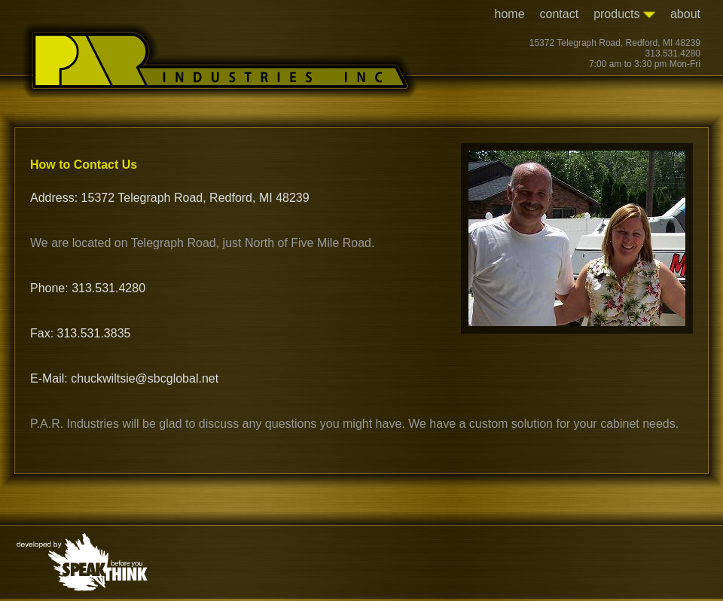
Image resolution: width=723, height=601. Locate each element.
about (685, 14)
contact (559, 14)
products (624, 14)
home (510, 14)
